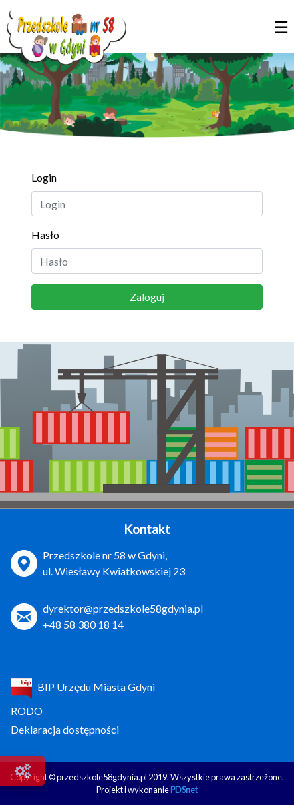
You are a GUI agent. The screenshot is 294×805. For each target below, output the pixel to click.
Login (44, 177)
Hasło (45, 234)
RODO (27, 710)
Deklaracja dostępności (65, 729)
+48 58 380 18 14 (83, 624)
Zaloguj (147, 296)
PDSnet (184, 789)
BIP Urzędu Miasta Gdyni (83, 686)
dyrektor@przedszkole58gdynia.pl (123, 608)
